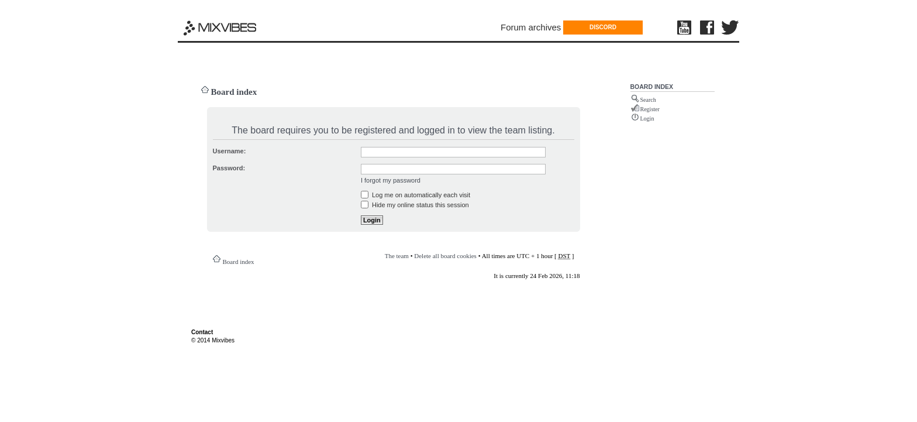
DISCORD (603, 27)
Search (648, 100)
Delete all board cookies (445, 255)
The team (397, 255)
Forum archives (531, 27)
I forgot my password (390, 180)
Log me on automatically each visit (415, 194)
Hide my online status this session (415, 204)
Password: (229, 167)
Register (650, 109)
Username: (229, 151)
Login (647, 118)
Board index (234, 92)
